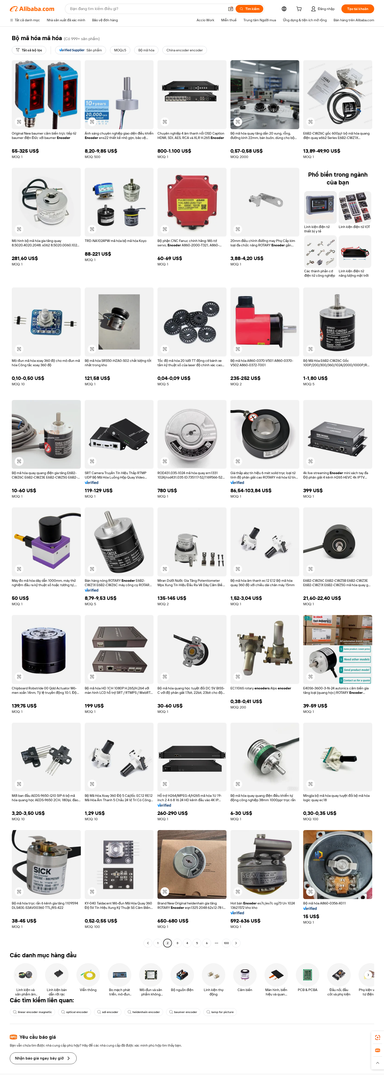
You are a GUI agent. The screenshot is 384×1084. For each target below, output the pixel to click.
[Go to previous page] (148, 943)
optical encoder (74, 1012)
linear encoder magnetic (32, 1012)
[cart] (300, 9)
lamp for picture (220, 1012)
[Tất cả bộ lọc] (29, 50)
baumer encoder (183, 1012)
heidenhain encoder (144, 1012)
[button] (231, 9)
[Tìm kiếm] (249, 9)
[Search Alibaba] (147, 8)
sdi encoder (107, 1012)
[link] (377, 1037)
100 (226, 943)
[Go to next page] (236, 943)
